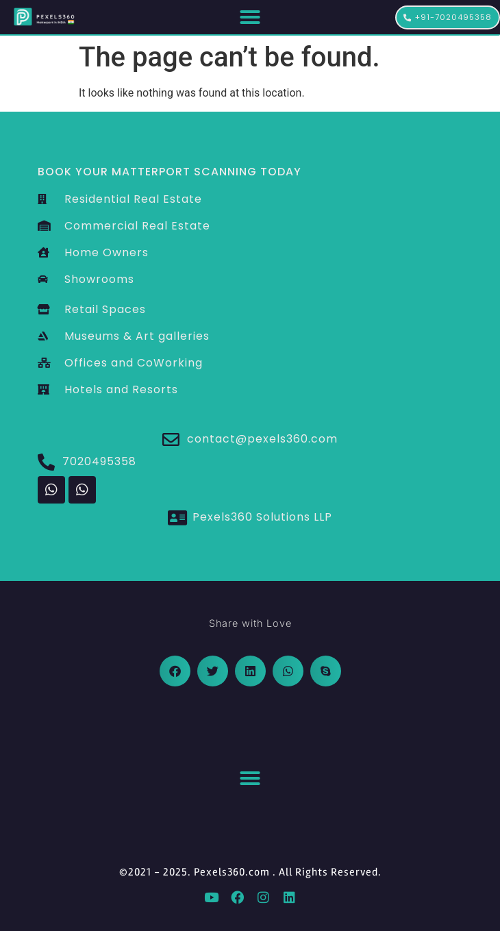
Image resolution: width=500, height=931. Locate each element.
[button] (250, 17)
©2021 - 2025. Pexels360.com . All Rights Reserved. (250, 872)
